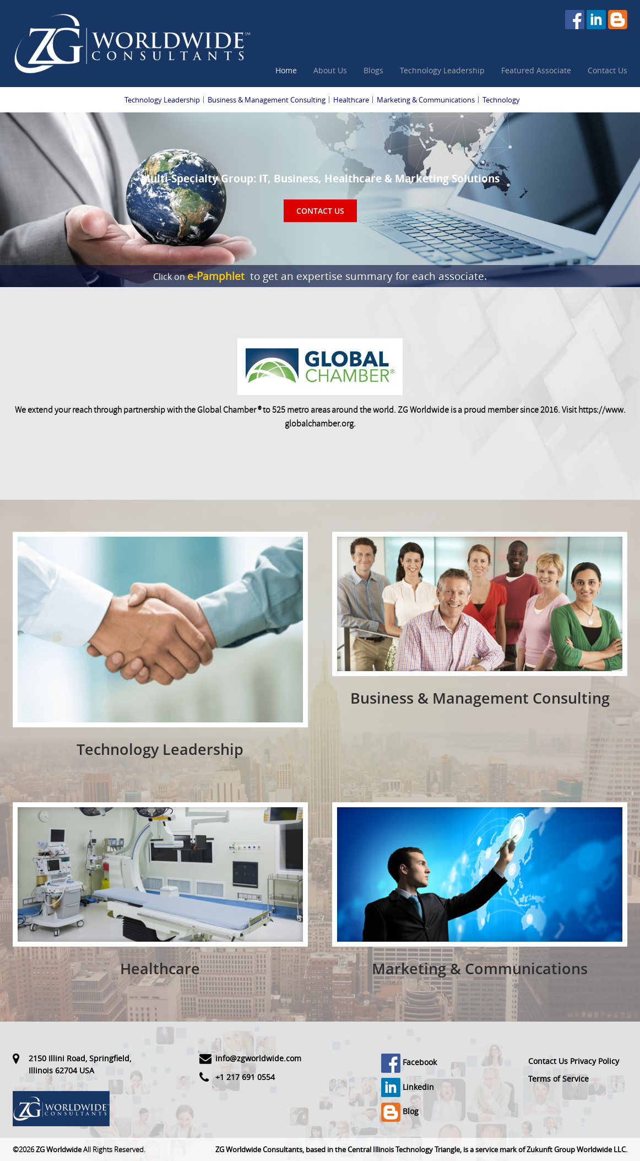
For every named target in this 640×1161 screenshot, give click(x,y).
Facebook (409, 1062)
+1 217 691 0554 (245, 1077)
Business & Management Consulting (267, 100)
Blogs (373, 70)
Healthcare (351, 100)
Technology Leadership (442, 70)
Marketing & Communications (426, 100)
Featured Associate (536, 70)
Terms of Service (558, 1078)
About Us (330, 70)
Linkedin (407, 1087)
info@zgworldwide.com (258, 1058)
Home (286, 70)
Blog (400, 1111)
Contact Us (607, 70)
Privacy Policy (594, 1061)
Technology (501, 100)
